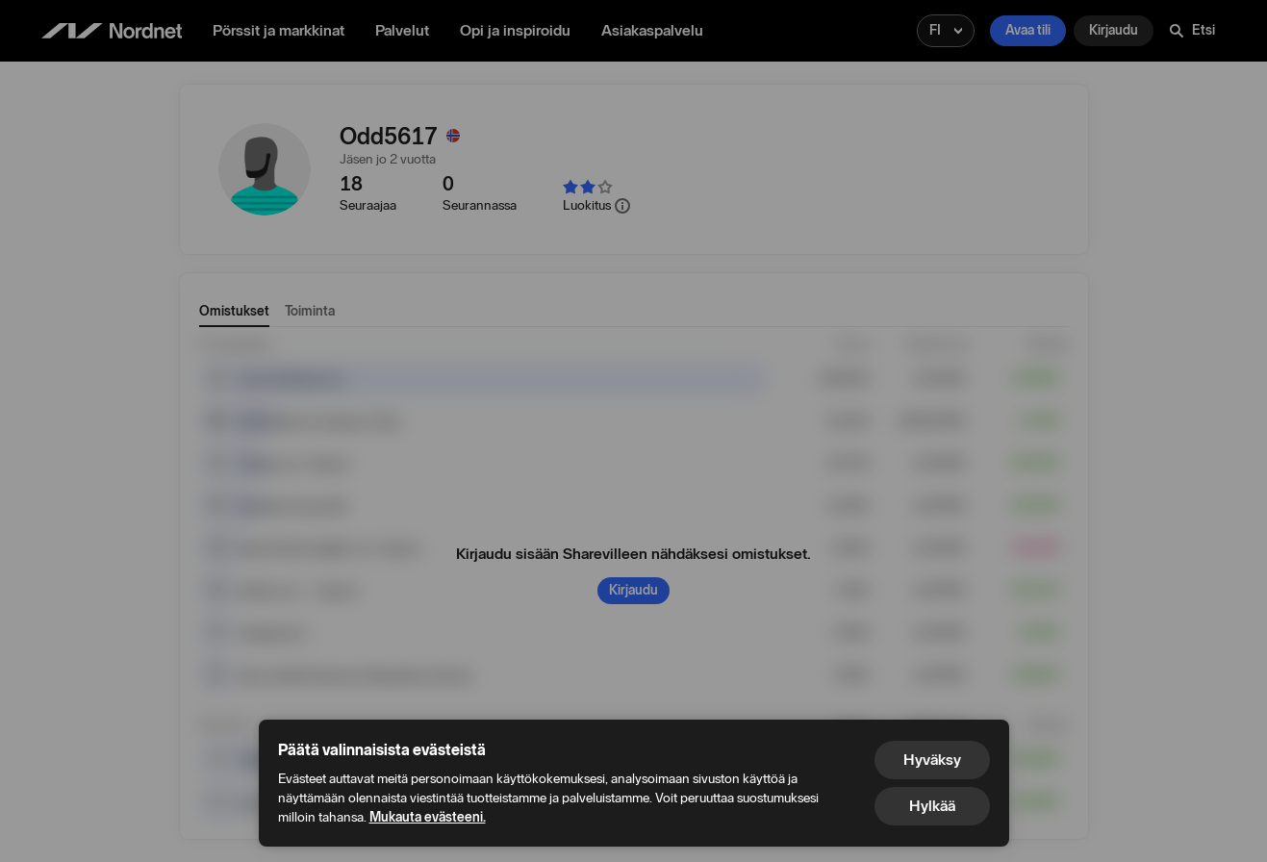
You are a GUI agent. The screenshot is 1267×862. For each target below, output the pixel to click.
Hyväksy (932, 759)
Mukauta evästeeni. (427, 817)
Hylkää (932, 806)
